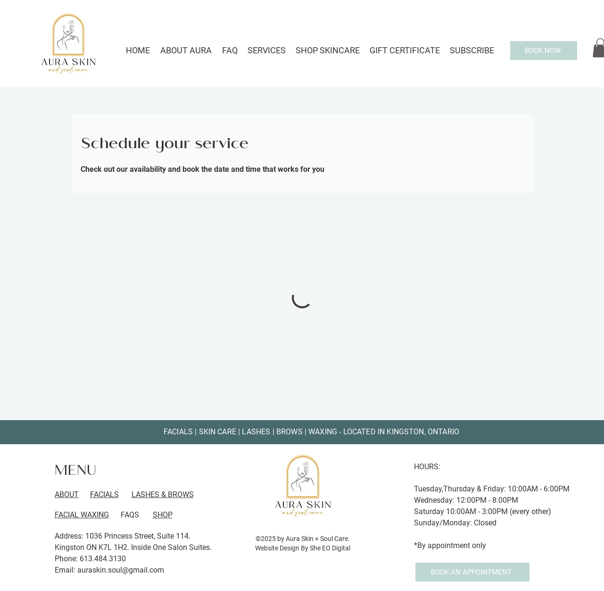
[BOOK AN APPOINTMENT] (472, 572)
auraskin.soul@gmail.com (120, 570)
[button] (267, 50)
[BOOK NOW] (543, 50)
